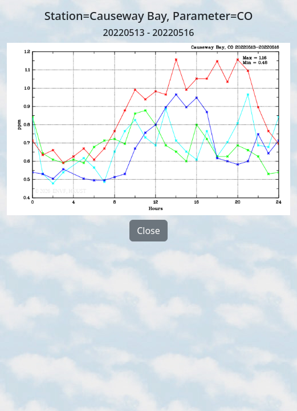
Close (148, 230)
